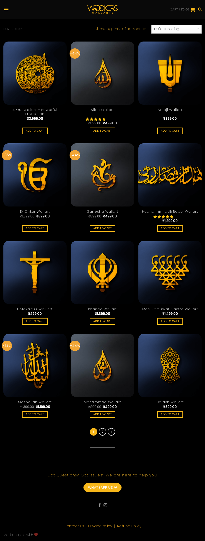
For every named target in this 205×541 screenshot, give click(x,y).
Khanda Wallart (102, 309)
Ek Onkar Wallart (35, 211)
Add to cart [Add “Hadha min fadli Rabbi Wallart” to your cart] (170, 228)
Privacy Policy (100, 526)
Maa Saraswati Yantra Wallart (170, 309)
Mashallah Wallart (35, 402)
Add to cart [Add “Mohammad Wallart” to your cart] (102, 414)
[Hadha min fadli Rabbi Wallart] (170, 174)
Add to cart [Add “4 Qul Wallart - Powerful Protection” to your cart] (35, 131)
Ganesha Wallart (102, 211)
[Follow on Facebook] (99, 505)
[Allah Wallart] (102, 73)
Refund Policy (129, 526)
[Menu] (6, 9)
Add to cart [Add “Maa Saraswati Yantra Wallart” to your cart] (170, 321)
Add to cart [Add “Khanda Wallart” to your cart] (102, 321)
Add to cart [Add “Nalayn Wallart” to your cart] (170, 414)
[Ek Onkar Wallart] (35, 174)
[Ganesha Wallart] (102, 174)
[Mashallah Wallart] (35, 365)
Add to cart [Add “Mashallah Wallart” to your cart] (35, 414)
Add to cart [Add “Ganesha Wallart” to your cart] (102, 228)
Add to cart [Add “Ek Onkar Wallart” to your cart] (35, 228)
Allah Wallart (102, 110)
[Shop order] (176, 29)
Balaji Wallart (170, 110)
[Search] (200, 9)
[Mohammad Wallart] (102, 365)
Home (7, 29)
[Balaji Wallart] (170, 73)
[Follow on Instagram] (105, 505)
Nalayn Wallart (170, 402)
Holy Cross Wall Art (35, 309)
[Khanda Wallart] (102, 272)
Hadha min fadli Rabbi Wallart (170, 211)
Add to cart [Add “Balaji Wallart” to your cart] (170, 131)
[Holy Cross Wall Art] (35, 272)
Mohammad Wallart (102, 402)
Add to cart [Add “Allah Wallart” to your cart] (102, 131)
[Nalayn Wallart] (170, 365)
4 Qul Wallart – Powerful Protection (35, 112)
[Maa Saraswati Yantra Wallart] (170, 272)
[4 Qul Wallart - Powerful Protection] (35, 73)
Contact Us (74, 526)
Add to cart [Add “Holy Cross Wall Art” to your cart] (35, 321)
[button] (96, 119)
